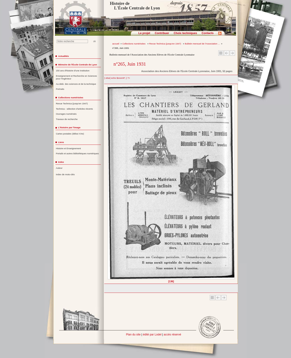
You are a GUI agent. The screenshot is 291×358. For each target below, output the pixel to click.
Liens (61, 142)
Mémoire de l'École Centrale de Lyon (77, 64)
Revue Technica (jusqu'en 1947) (165, 43)
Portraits (60, 89)
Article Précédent (226, 53)
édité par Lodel (152, 334)
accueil (115, 43)
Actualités (63, 56)
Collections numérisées (134, 43)
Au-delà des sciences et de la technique (76, 84)
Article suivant (232, 53)
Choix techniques (185, 33)
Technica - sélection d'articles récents (74, 109)
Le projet (144, 33)
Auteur (59, 168)
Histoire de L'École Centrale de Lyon (135, 5)
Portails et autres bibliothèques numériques (77, 153)
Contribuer (162, 33)
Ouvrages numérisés (66, 114)
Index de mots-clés (65, 174)
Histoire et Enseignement (68, 148)
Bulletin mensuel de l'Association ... (202, 43)
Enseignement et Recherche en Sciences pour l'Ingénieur (76, 77)
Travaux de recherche (67, 119)
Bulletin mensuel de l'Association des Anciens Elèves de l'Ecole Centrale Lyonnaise (151, 54)
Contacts (208, 33)
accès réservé (172, 334)
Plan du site (133, 334)
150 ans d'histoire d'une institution (73, 70)
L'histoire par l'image (69, 127)
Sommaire (221, 53)
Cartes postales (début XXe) (70, 133)
